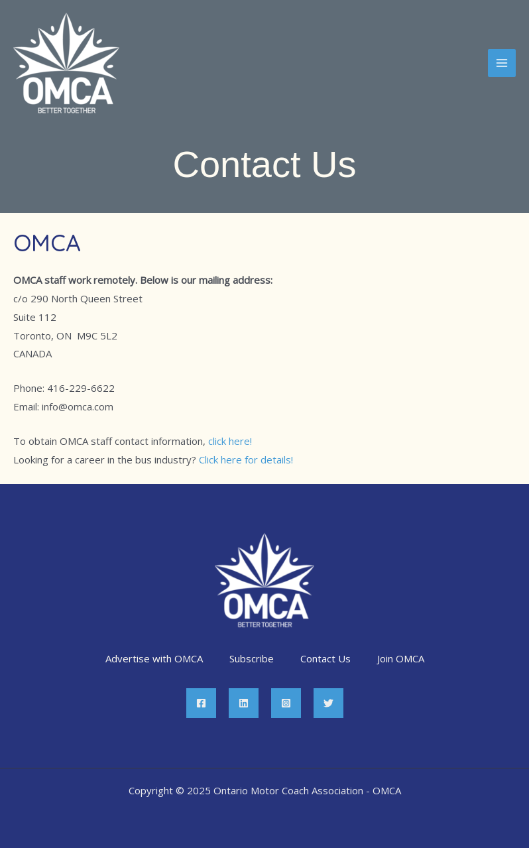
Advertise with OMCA (154, 658)
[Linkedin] (244, 703)
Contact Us (325, 658)
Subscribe (251, 658)
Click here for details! (246, 459)
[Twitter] (328, 703)
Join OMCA (400, 658)
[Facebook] (201, 703)
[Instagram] (286, 703)
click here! (230, 441)
